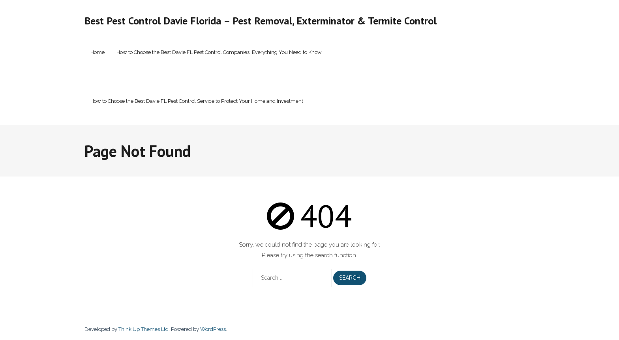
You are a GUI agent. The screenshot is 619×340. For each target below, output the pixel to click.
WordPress (213, 329)
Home (97, 52)
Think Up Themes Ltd (143, 329)
